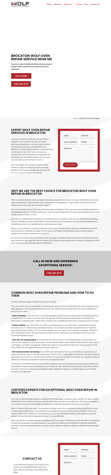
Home (49, 4)
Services (68, 4)
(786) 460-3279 (21, 84)
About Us (58, 4)
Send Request (71, 165)
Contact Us (95, 4)
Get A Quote (21, 76)
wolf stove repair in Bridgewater (23, 173)
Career (79, 4)
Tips (86, 4)
